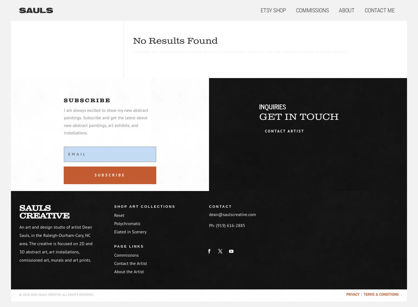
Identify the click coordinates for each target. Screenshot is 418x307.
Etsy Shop (273, 10)
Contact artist (285, 131)
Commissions (312, 10)
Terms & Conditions (381, 294)
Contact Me (380, 10)
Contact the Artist (130, 263)
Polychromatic (127, 223)
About (346, 10)
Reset (119, 215)
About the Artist (129, 271)
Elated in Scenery (130, 231)
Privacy (352, 294)
